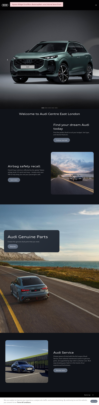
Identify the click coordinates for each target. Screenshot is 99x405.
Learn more (13, 180)
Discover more (60, 370)
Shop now (13, 246)
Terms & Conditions (24, 402)
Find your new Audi (61, 140)
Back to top (87, 395)
